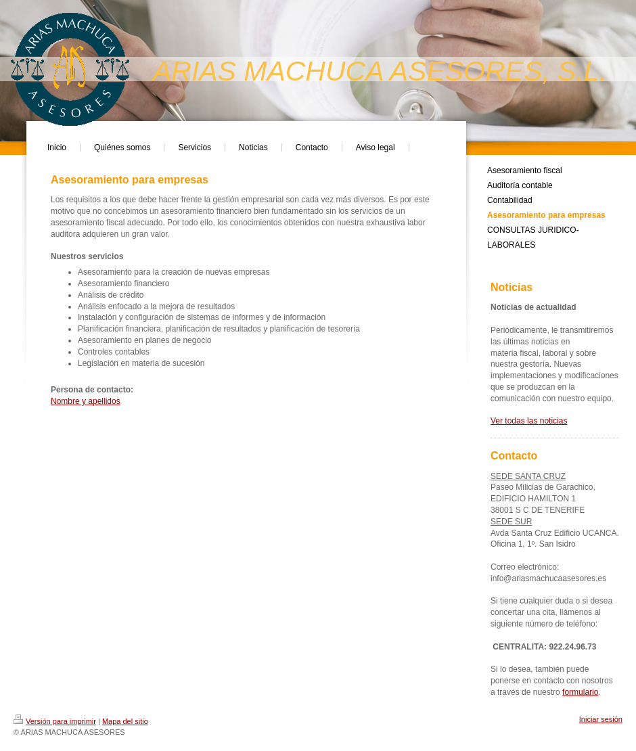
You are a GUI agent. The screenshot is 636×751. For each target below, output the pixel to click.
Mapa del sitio (125, 721)
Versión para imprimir (55, 721)
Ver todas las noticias (529, 421)
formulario (580, 692)
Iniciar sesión (600, 719)
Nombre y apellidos (85, 401)
